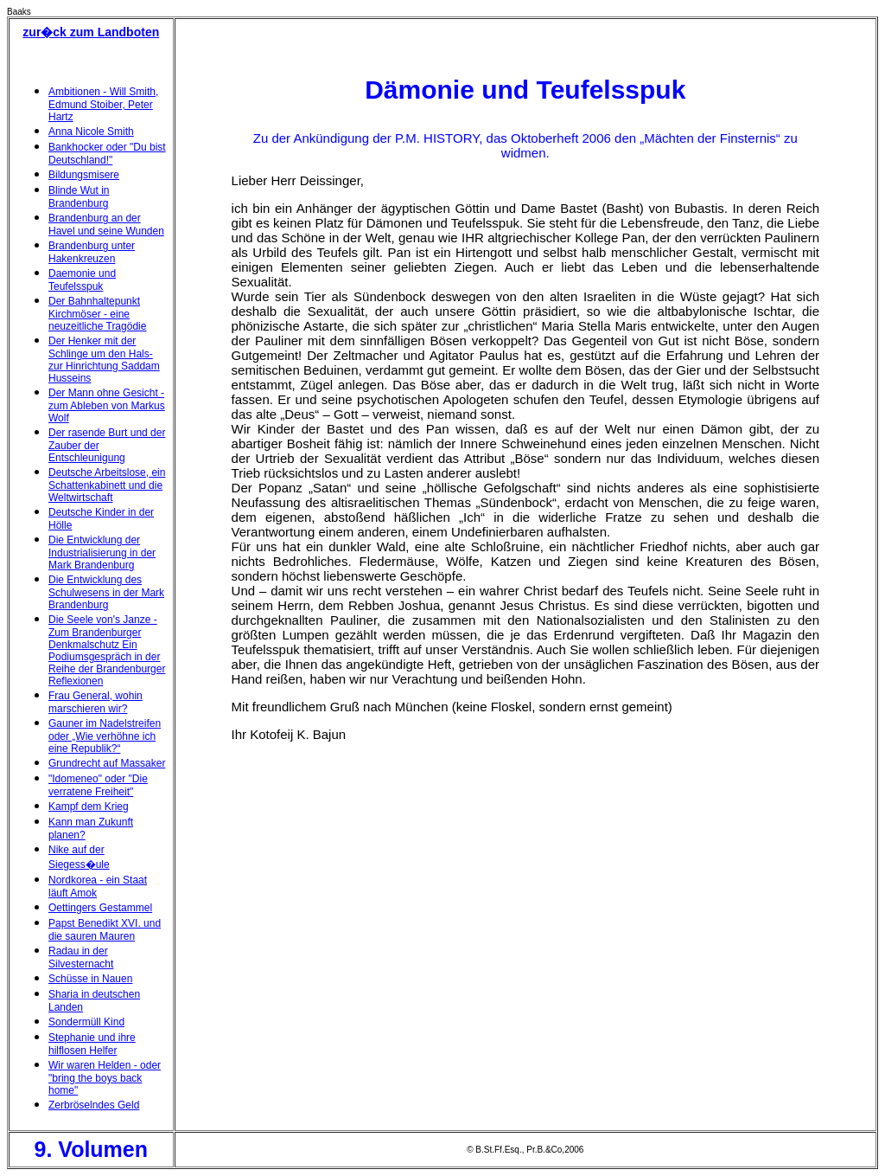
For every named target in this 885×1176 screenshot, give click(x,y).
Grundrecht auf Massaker (106, 763)
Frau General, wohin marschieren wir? (95, 702)
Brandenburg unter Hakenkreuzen (91, 252)
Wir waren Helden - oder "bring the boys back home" (104, 1077)
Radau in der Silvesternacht (80, 957)
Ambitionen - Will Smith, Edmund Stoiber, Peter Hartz (103, 104)
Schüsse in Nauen (90, 979)
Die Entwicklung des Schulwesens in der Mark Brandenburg (106, 592)
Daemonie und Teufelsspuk (82, 279)
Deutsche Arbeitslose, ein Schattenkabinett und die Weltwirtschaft (106, 485)
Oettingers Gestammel (100, 908)
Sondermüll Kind (86, 1022)
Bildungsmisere (83, 175)
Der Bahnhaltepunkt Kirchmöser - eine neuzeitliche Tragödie (97, 313)
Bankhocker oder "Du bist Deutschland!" (107, 153)
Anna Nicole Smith (91, 131)
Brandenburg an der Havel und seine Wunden (106, 224)
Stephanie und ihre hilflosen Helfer (92, 1044)
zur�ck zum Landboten (90, 32)
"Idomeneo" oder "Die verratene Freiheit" (98, 785)
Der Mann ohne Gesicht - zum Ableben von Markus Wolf (106, 405)
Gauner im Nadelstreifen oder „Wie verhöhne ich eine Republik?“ (104, 736)
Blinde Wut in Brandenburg (78, 196)
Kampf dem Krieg (88, 806)
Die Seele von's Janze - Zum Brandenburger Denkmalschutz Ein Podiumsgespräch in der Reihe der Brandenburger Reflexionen (106, 650)
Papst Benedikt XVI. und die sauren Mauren (104, 929)
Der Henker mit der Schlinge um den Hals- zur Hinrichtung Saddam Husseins (104, 359)
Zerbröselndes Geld (93, 1105)
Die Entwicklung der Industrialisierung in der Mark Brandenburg (102, 552)
